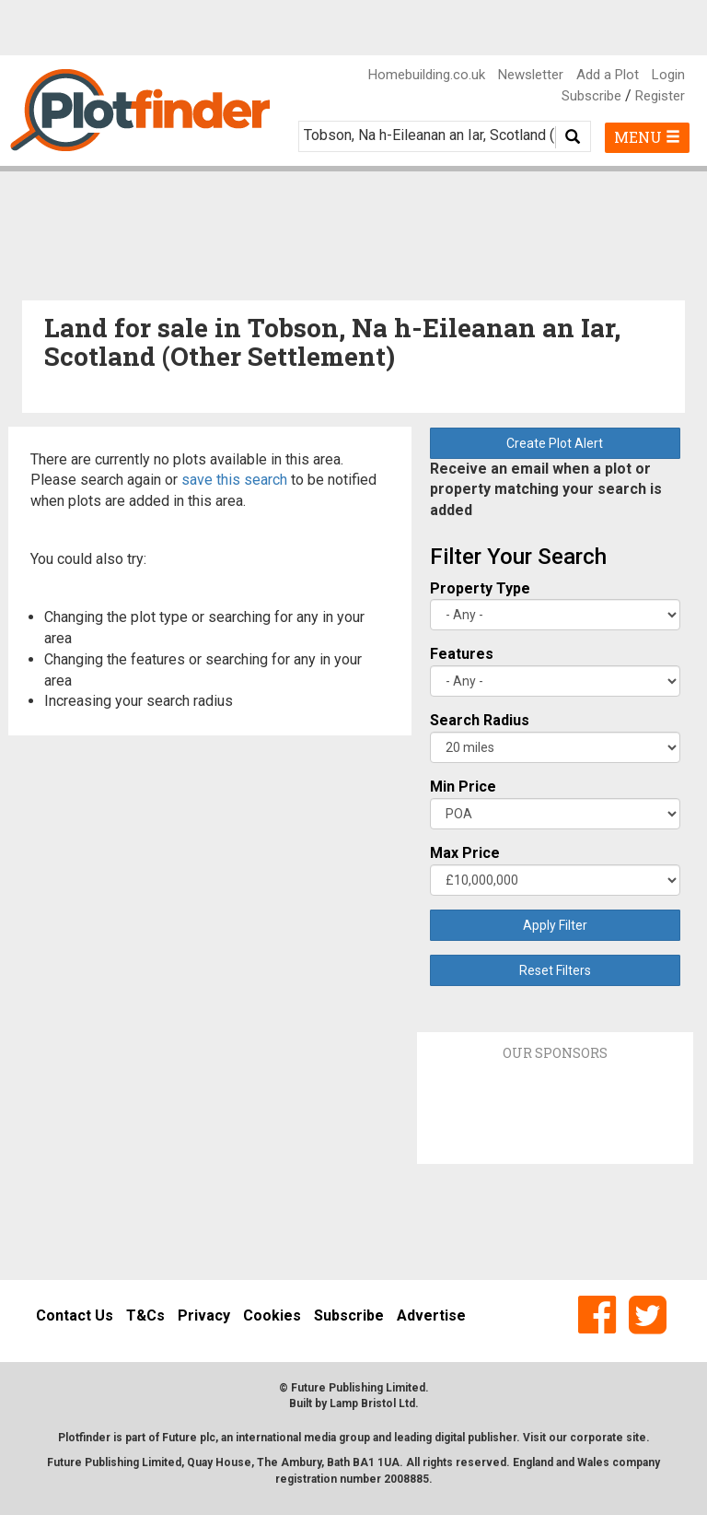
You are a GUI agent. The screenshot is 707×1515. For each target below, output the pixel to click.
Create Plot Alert (554, 443)
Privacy (204, 1315)
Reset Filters (555, 970)
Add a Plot (607, 74)
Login (668, 74)
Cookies (272, 1315)
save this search (234, 479)
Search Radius (479, 720)
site (636, 1437)
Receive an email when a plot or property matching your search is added (546, 490)
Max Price (465, 853)
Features (461, 654)
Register (660, 96)
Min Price (463, 786)
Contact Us (74, 1315)
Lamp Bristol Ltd (372, 1403)
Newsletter (530, 74)
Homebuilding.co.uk (426, 74)
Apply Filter (555, 925)
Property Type (480, 588)
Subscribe (591, 96)
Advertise (431, 1315)
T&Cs (145, 1315)
